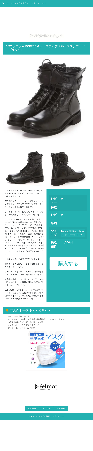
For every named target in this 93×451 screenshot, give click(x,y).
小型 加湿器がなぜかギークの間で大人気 (25, 322)
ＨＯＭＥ (46, 408)
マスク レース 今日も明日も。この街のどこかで (24, 3)
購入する (68, 263)
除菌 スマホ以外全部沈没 (19, 316)
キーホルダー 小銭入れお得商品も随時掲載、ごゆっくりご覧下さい (37, 319)
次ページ (61, 408)
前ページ (32, 408)
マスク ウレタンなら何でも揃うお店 (23, 325)
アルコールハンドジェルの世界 (21, 328)
